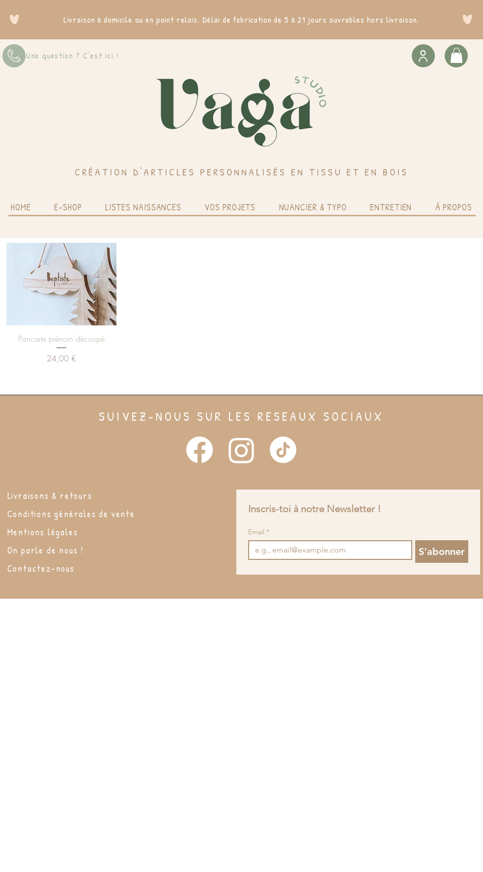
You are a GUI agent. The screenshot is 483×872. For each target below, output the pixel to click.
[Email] (327, 550)
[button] (456, 55)
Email (258, 532)
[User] (423, 55)
